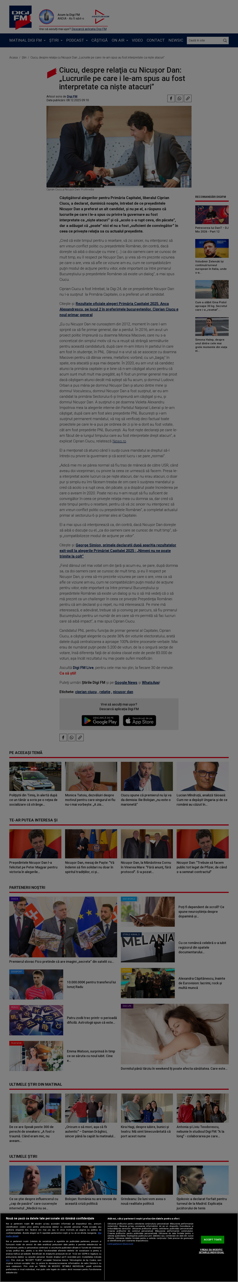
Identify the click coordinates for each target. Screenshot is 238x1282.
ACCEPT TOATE (213, 1239)
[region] (119, 1247)
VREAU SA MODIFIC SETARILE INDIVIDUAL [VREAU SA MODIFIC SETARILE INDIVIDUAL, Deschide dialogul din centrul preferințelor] (211, 1251)
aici (8, 1260)
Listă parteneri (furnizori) (120, 1244)
